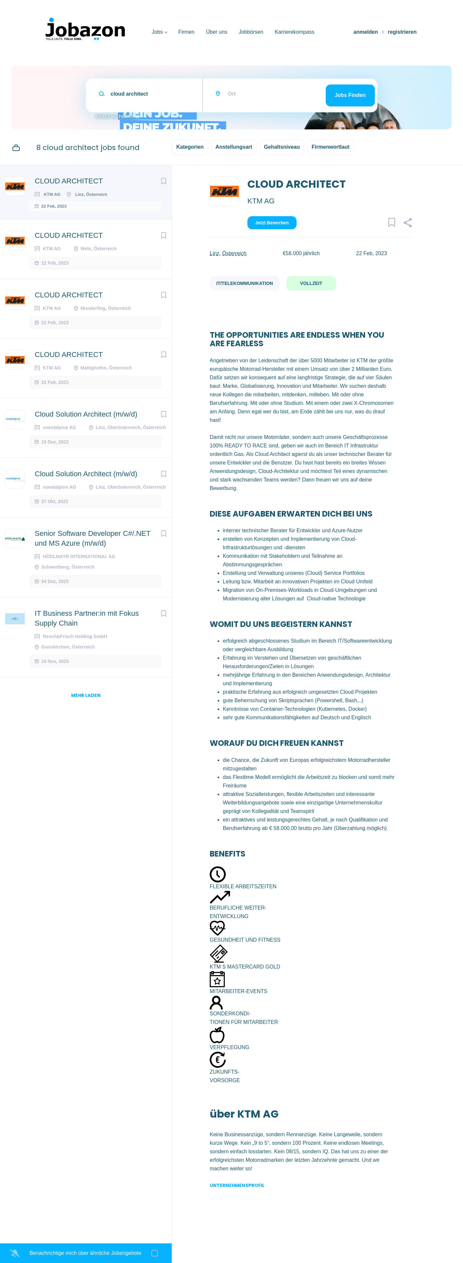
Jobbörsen (251, 32)
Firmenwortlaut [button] (331, 147)
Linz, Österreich (228, 253)
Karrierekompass (294, 32)
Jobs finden (350, 95)
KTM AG (261, 201)
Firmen (186, 32)
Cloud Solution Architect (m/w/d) (86, 419)
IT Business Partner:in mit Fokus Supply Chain (87, 623)
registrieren (402, 32)
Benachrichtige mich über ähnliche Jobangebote (85, 1253)
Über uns (216, 32)
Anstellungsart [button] (234, 147)
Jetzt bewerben (272, 222)
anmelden (366, 32)
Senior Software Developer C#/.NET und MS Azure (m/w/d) (92, 544)
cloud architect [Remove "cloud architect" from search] (114, 116)
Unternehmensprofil (237, 1185)
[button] (407, 223)
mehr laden (86, 700)
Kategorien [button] (190, 147)
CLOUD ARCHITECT (69, 181)
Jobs (157, 32)
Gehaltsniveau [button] (282, 147)
